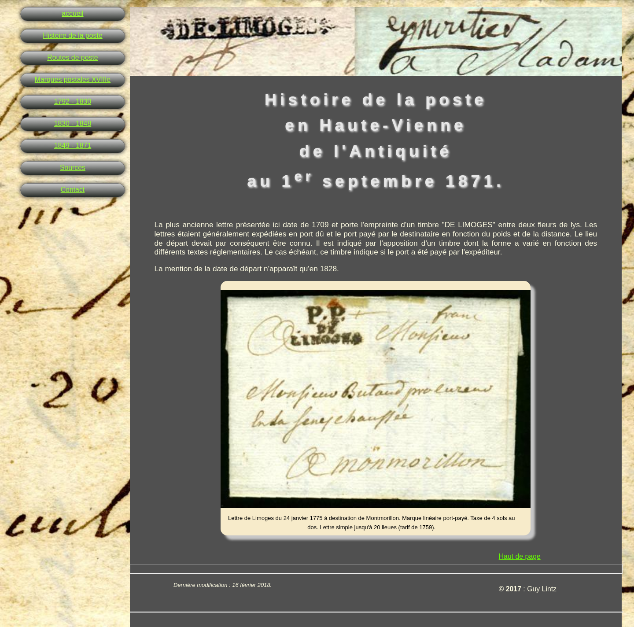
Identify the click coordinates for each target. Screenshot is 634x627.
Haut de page (520, 556)
